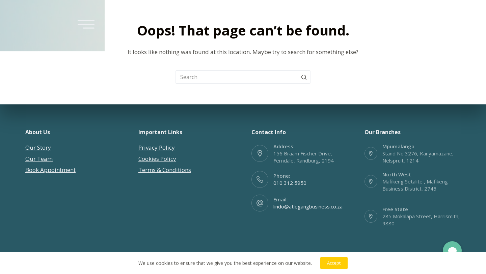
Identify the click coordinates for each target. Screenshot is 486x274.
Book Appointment (50, 170)
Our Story (38, 147)
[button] (452, 251)
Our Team (39, 159)
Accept (334, 263)
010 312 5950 (289, 182)
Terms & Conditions (164, 170)
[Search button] (303, 77)
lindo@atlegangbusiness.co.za (308, 206)
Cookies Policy (157, 159)
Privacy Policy (156, 147)
